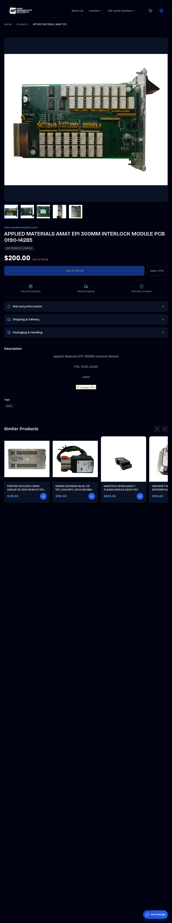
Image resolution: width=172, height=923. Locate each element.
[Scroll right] (165, 429)
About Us (77, 10)
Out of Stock (74, 271)
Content (96, 10)
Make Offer (157, 271)
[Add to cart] (43, 496)
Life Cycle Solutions (122, 10)
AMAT (9, 406)
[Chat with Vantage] (155, 914)
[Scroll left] (157, 429)
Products (22, 24)
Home (8, 24)
